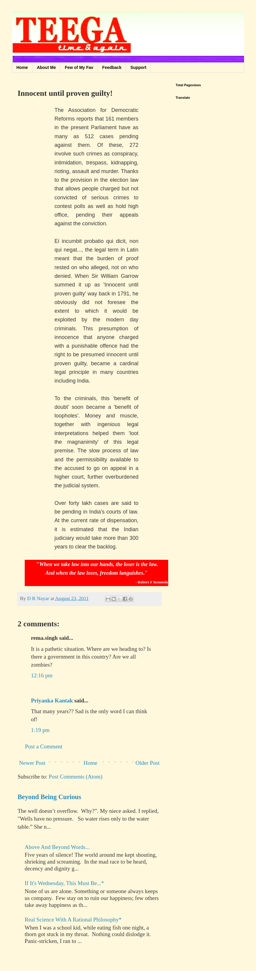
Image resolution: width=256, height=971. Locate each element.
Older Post (147, 763)
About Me (46, 67)
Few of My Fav (79, 67)
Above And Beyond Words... (57, 847)
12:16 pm (41, 675)
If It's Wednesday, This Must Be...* (64, 883)
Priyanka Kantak (52, 700)
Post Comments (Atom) (76, 776)
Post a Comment (44, 746)
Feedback (111, 67)
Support (138, 67)
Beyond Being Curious (49, 797)
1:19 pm (40, 730)
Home (22, 67)
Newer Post (32, 763)
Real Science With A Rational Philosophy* (73, 919)
